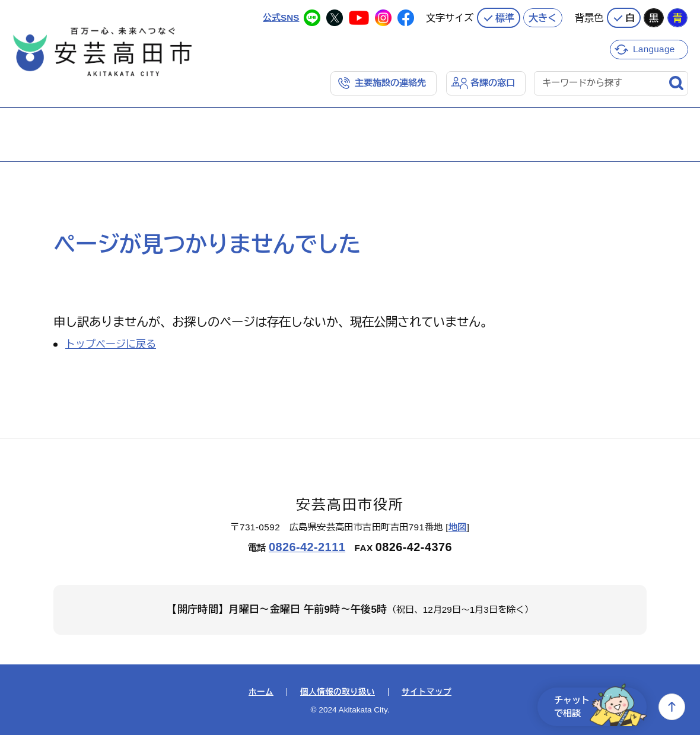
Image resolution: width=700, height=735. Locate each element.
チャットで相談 (600, 707)
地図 (457, 527)
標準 (504, 17)
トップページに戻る (110, 344)
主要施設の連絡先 (390, 83)
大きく (543, 17)
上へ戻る (671, 706)
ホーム (261, 692)
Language (654, 49)
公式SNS (281, 17)
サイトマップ (426, 692)
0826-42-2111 (307, 546)
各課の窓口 (492, 83)
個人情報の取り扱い (337, 692)
